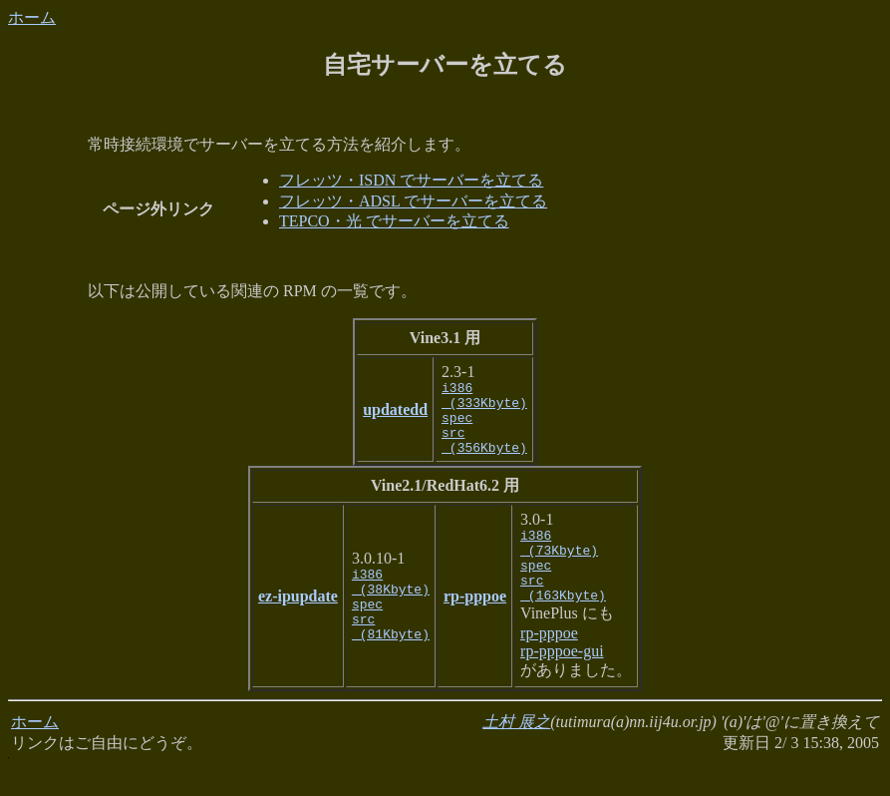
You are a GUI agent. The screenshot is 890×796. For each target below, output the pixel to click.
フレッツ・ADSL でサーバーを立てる (413, 201)
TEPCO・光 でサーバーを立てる (394, 220)
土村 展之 (516, 751)
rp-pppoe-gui (562, 680)
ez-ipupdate (298, 617)
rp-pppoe (475, 617)
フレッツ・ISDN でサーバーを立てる (411, 180)
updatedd (395, 416)
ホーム (32, 17)
